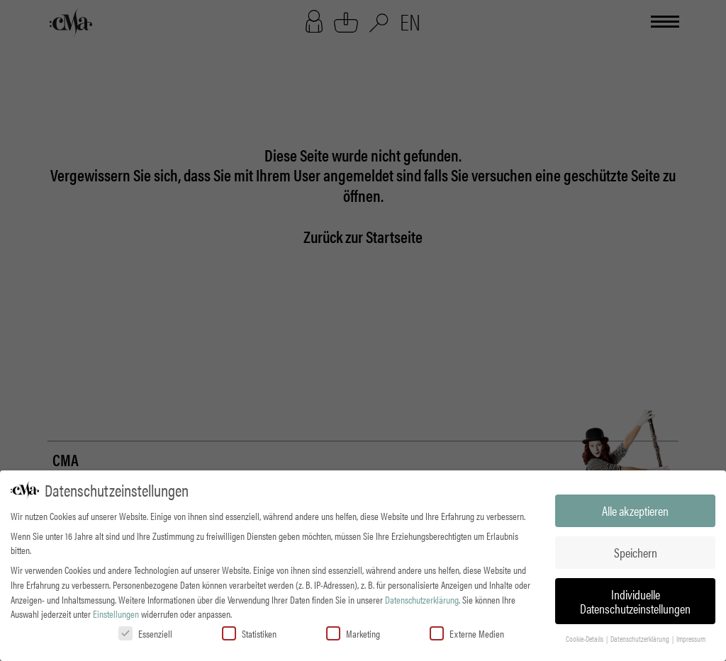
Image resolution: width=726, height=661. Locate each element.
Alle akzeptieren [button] (635, 510)
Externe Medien (467, 633)
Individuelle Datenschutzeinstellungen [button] (635, 601)
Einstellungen (116, 613)
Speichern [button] (635, 552)
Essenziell (145, 633)
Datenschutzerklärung (422, 599)
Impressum (690, 638)
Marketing (353, 633)
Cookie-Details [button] (585, 638)
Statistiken (249, 633)
